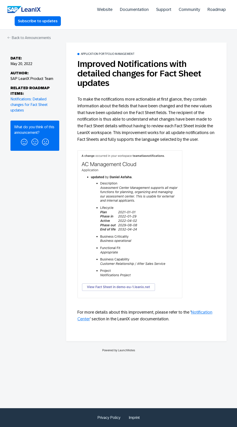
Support (163, 9)
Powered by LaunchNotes (118, 350)
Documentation (134, 9)
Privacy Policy (108, 418)
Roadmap (216, 9)
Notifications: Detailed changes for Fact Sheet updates (29, 104)
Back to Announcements (29, 38)
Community (189, 9)
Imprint (134, 418)
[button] (24, 141)
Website (104, 9)
